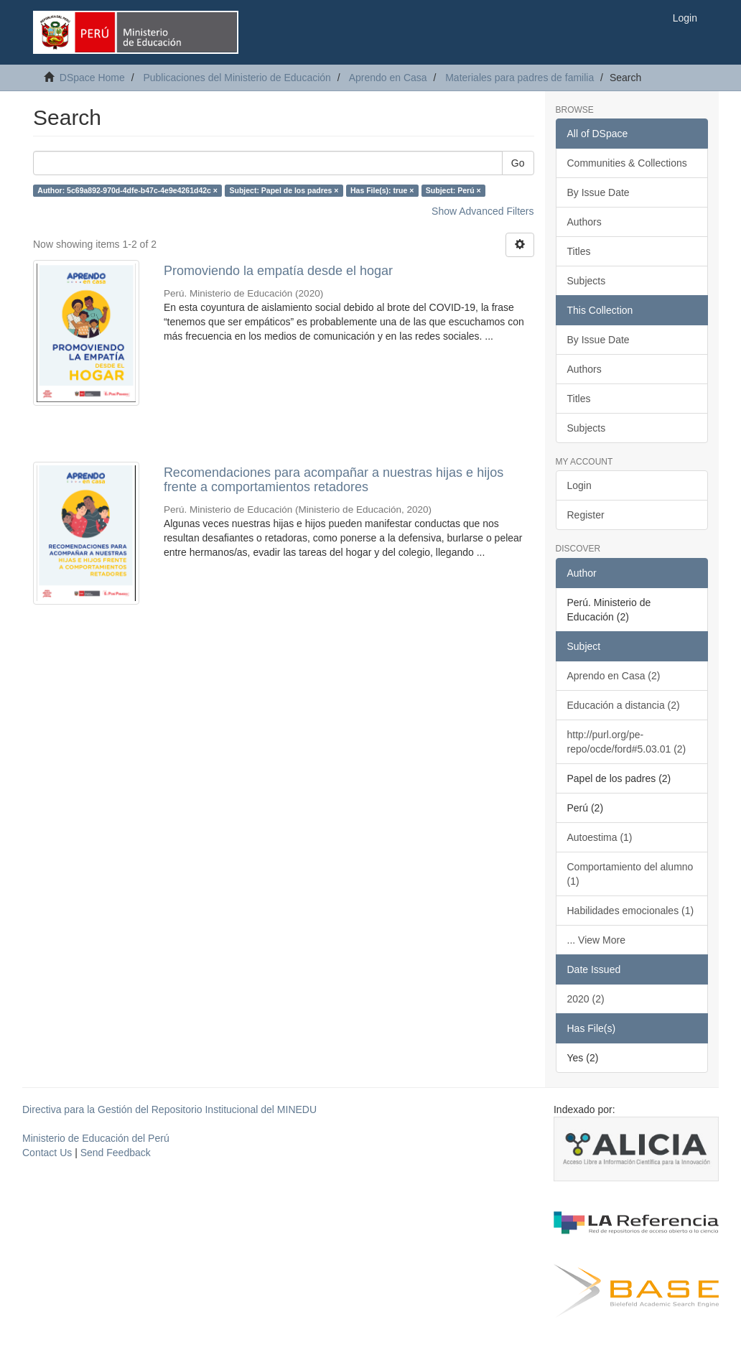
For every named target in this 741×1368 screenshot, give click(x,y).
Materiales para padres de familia (519, 77)
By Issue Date (598, 192)
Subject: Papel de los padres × (283, 190)
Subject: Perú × (453, 190)
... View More (596, 940)
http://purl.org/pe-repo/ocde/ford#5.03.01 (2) (626, 742)
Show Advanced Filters (482, 211)
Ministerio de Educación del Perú (95, 1138)
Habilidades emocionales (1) (630, 910)
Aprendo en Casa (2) (614, 675)
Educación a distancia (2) (623, 705)
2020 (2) (586, 999)
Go (518, 163)
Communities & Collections (627, 163)
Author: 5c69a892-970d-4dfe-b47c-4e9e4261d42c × (127, 190)
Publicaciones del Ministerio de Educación (236, 77)
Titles (579, 251)
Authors (584, 222)
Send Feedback (115, 1152)
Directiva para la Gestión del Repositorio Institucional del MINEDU (169, 1109)
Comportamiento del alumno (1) (630, 874)
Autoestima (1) (600, 837)
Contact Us (47, 1152)
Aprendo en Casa (388, 77)
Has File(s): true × (382, 190)
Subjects (586, 281)
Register (586, 515)
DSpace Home (92, 77)
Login (579, 485)
